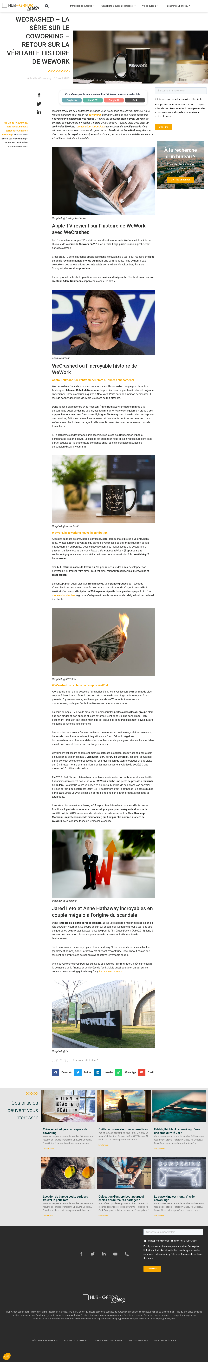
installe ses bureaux (110, 971)
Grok (134, 100)
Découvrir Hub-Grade (45, 1340)
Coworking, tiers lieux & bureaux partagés (17, 126)
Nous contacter (138, 1340)
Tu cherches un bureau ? (177, 6)
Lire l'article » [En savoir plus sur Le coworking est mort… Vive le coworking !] (159, 1216)
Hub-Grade (8, 122)
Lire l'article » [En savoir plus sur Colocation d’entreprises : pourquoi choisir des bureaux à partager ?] (104, 1216)
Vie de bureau (150, 6)
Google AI (114, 100)
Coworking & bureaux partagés (118, 6)
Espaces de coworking (108, 1340)
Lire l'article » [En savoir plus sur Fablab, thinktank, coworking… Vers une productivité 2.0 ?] (159, 1148)
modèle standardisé (63, 595)
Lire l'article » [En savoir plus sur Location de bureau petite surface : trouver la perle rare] (48, 1216)
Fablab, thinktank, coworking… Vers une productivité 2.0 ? (177, 1131)
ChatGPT (93, 100)
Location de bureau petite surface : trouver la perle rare (65, 1198)
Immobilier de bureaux (82, 6)
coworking (95, 114)
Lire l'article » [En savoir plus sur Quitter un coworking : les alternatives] (104, 1145)
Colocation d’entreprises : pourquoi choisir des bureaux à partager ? (121, 1198)
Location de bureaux (76, 1340)
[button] (47, 6)
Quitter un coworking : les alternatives (123, 1129)
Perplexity (71, 100)
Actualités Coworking (39, 78)
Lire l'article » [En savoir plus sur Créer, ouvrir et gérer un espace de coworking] (48, 1148)
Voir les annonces (180, 179)
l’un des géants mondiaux (90, 126)
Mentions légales (165, 1340)
